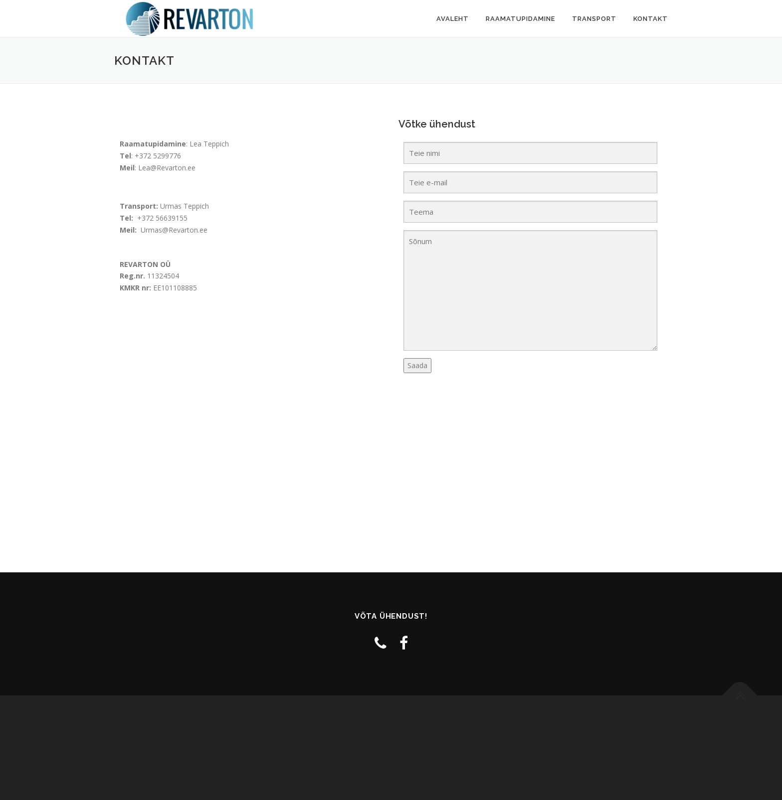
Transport (594, 18)
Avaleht (452, 18)
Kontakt (650, 18)
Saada (417, 365)
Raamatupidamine (520, 18)
